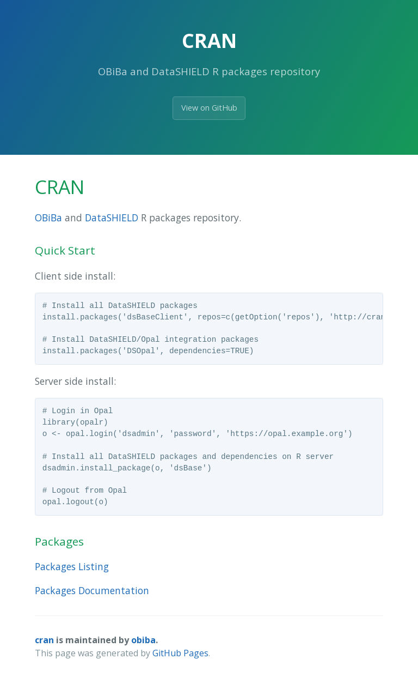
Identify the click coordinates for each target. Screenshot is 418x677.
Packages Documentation (92, 590)
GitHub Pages (180, 653)
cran (44, 640)
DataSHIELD (111, 217)
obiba (143, 640)
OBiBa (48, 217)
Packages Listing (72, 566)
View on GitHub (209, 107)
